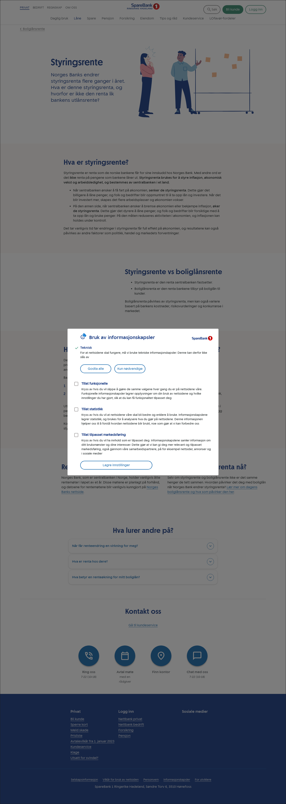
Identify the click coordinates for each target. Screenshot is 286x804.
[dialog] (143, 402)
